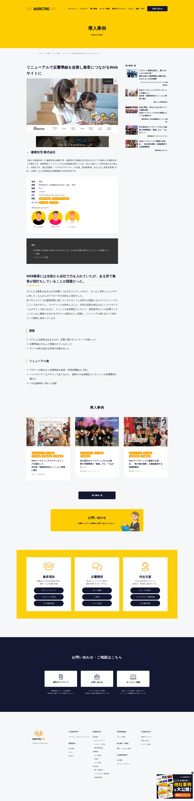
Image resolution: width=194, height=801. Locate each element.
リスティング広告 (49, 597)
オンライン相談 (146, 744)
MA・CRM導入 (145, 590)
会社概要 (119, 760)
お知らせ (71, 756)
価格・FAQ (140, 8)
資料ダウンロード (119, 8)
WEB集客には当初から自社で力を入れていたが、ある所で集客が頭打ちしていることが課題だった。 (71, 250)
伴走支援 (95, 766)
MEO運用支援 (48, 603)
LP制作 (97, 597)
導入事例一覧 (97, 495)
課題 (36, 254)
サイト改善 (97, 603)
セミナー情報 (104, 8)
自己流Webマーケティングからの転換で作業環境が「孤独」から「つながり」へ (97, 463)
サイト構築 (97, 590)
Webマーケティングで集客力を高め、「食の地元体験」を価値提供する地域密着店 (145, 463)
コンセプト (83, 8)
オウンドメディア (49, 590)
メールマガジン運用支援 (145, 597)
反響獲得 (95, 751)
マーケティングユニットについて (79, 737)
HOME (41, 53)
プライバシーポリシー (124, 764)
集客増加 (95, 737)
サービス (71, 8)
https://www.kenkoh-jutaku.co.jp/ (52, 195)
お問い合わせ (157, 9)
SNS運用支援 (145, 603)
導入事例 (93, 8)
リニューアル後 (40, 257)
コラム (130, 8)
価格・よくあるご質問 (124, 748)
